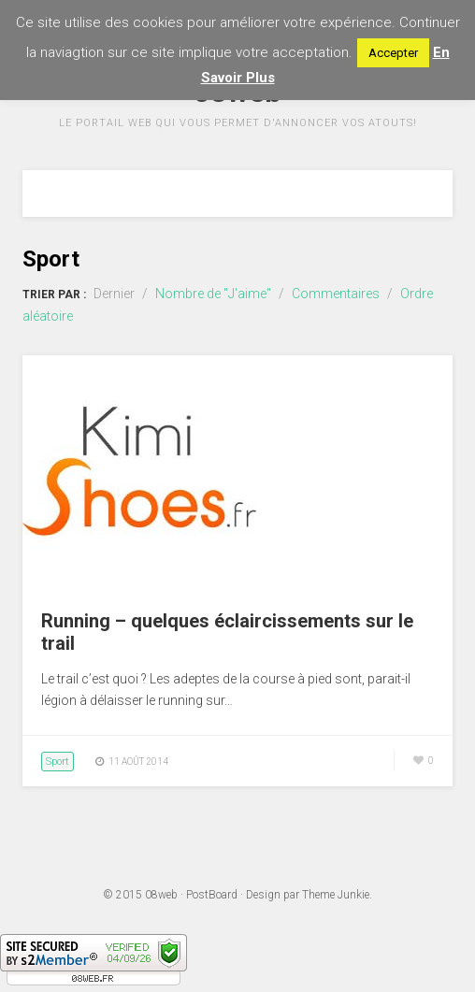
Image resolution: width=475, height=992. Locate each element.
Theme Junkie (335, 894)
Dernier (114, 293)
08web (161, 894)
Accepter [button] (393, 53)
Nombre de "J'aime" (213, 293)
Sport (57, 761)
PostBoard (212, 894)
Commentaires (336, 293)
